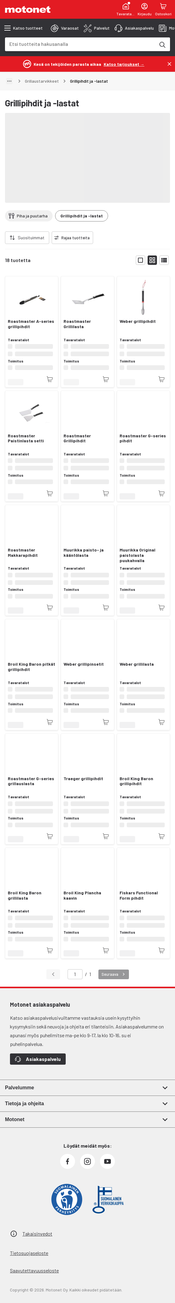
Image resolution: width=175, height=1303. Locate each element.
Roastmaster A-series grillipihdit (31, 324)
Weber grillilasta (137, 664)
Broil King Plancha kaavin (82, 895)
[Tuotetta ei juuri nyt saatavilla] (49, 379)
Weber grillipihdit (138, 321)
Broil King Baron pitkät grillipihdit (31, 667)
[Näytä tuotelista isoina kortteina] (140, 260)
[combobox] (80, 44)
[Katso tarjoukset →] (124, 64)
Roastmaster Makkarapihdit (23, 552)
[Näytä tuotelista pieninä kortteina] (152, 260)
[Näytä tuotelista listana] (164, 260)
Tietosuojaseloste (29, 1253)
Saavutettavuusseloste (34, 1270)
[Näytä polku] (9, 81)
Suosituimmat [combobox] (31, 237)
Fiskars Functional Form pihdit (139, 895)
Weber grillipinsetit (84, 664)
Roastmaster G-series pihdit (143, 438)
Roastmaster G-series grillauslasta (31, 781)
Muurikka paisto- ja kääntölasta (84, 552)
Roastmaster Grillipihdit (77, 438)
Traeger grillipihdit (83, 778)
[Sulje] (169, 64)
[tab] (64, 28)
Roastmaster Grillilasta (77, 324)
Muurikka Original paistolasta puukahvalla (137, 555)
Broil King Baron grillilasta (24, 895)
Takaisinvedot (37, 1234)
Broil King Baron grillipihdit (136, 781)
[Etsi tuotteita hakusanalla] (162, 44)
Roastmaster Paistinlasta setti (26, 438)
